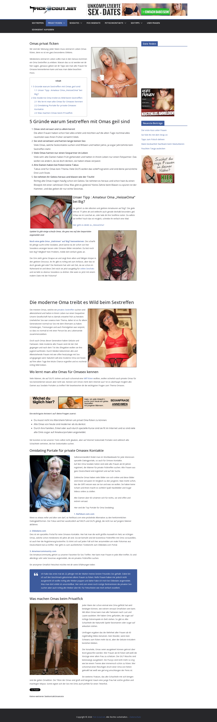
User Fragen (153, 23)
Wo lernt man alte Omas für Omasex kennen (58, 101)
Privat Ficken (55, 23)
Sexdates (74, 23)
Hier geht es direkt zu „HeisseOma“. (89, 225)
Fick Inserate (93, 23)
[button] (63, 23)
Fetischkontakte (114, 23)
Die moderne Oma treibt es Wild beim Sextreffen (56, 97)
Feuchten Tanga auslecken (153, 148)
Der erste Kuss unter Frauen (154, 130)
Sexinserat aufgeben (43, 29)
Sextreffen (38, 23)
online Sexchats (87, 268)
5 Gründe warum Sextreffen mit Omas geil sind (55, 86)
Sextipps (135, 23)
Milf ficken (88, 378)
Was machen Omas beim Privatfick (53, 112)
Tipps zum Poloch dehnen (153, 139)
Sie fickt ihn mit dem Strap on (154, 134)
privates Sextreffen (65, 309)
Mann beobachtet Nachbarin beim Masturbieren (162, 144)
